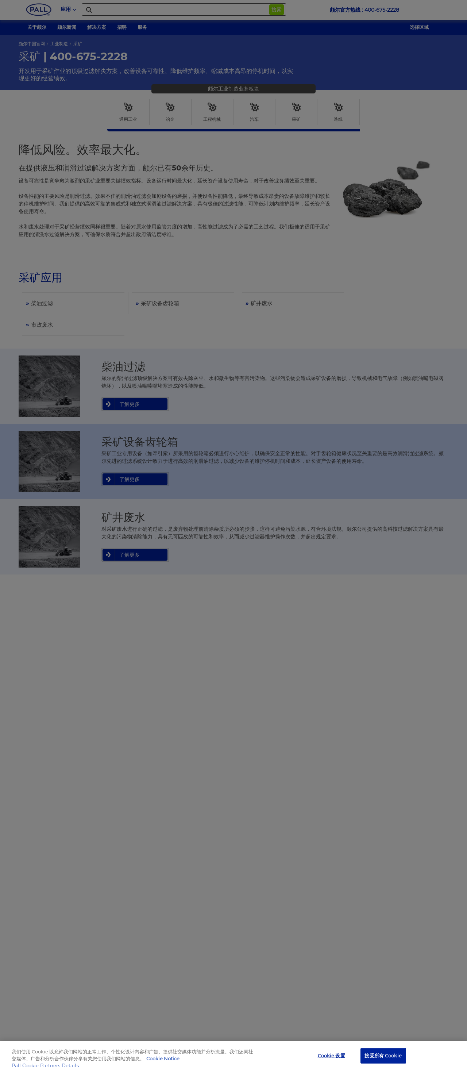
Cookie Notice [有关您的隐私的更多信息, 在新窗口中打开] (163, 1058)
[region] (233, 1056)
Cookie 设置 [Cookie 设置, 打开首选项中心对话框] (331, 1055)
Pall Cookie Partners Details (45, 1065)
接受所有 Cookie (382, 1055)
